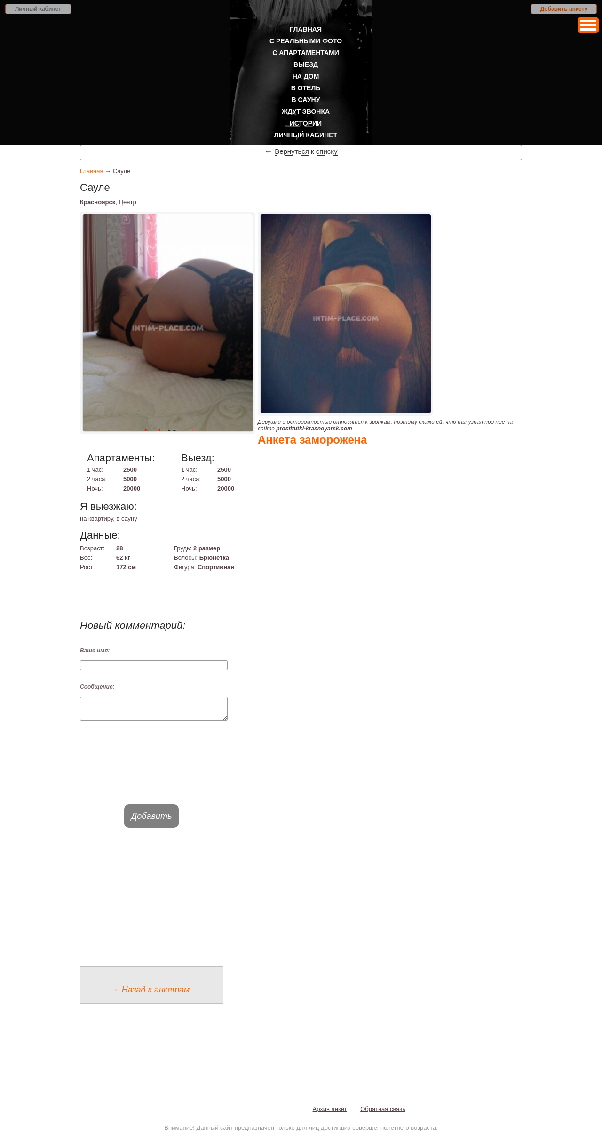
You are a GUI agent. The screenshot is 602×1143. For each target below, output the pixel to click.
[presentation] (151, 771)
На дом (306, 76)
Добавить (151, 820)
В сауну (306, 99)
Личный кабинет (38, 9)
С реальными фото (305, 41)
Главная (306, 29)
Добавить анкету (564, 9)
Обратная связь (382, 1113)
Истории (306, 123)
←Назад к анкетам (151, 994)
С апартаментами (305, 52)
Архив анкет (330, 1113)
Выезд (305, 64)
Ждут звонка (306, 111)
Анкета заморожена (312, 439)
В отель (306, 88)
